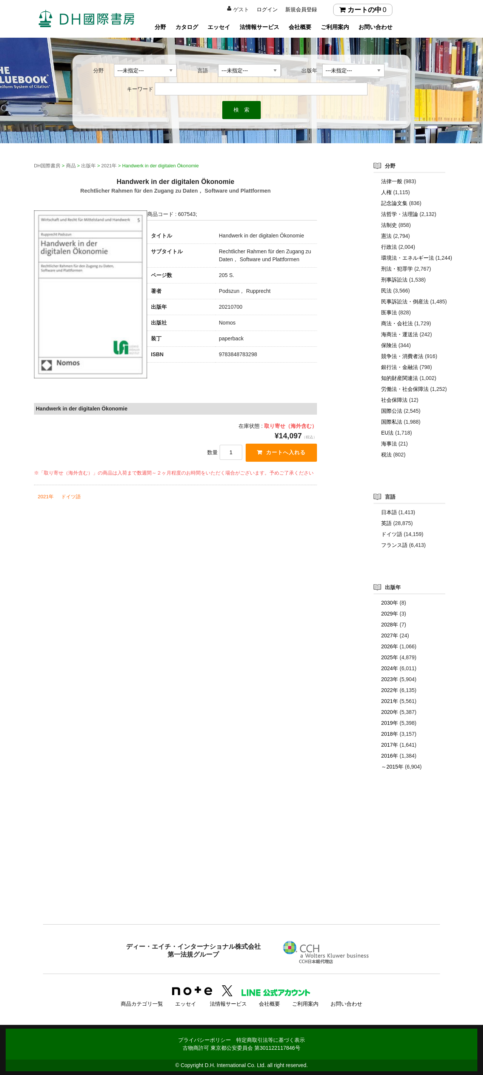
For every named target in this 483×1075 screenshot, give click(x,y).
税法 (386, 455)
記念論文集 (394, 203)
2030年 (389, 603)
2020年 (389, 712)
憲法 (386, 236)
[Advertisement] (241, 862)
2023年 (389, 679)
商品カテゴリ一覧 (142, 1004)
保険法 (389, 345)
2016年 (389, 756)
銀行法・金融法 (399, 367)
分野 (160, 27)
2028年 (389, 625)
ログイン (267, 9)
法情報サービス (259, 27)
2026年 (389, 646)
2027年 (389, 635)
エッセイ (219, 27)
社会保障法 (394, 400)
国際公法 (391, 411)
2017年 (389, 745)
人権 (386, 192)
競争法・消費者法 (402, 356)
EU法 (387, 433)
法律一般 (391, 181)
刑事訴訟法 (394, 280)
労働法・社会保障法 (405, 389)
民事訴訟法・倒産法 (405, 302)
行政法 (389, 247)
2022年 (389, 690)
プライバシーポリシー (204, 1040)
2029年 (389, 614)
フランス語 (394, 545)
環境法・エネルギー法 (407, 258)
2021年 (46, 496)
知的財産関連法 (399, 378)
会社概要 (300, 27)
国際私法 (391, 422)
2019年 (389, 723)
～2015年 (392, 767)
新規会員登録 (301, 9)
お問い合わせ (375, 27)
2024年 (389, 668)
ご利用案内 (335, 27)
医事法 (389, 312)
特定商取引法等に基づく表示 (270, 1040)
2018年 (389, 734)
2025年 (389, 657)
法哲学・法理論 (399, 214)
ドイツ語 (71, 496)
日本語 (389, 512)
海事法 (389, 444)
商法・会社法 (397, 323)
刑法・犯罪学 (397, 269)
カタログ (186, 27)
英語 (386, 523)
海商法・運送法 (399, 334)
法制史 (389, 225)
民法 (386, 291)
